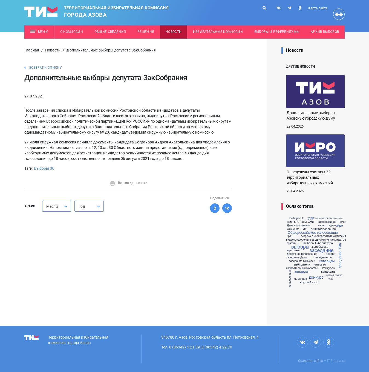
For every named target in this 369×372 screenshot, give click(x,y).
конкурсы (328, 268)
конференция (290, 278)
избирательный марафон (302, 268)
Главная (31, 50)
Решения (145, 32)
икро (339, 225)
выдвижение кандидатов (329, 239)
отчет (343, 222)
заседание (321, 250)
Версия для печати (128, 183)
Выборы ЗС (44, 168)
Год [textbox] (82, 206)
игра (289, 250)
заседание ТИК (340, 255)
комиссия (339, 236)
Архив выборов (325, 32)
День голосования (298, 225)
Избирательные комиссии (218, 32)
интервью (320, 264)
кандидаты (328, 271)
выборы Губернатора (318, 243)
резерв (330, 253)
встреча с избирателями (316, 236)
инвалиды (327, 261)
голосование (327, 228)
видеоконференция (298, 239)
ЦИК (289, 236)
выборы (300, 246)
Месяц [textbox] (52, 206)
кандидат (302, 271)
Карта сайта (318, 8)
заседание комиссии (302, 261)
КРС (296, 222)
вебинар (320, 218)
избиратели (302, 264)
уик (330, 279)
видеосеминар (327, 222)
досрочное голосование (302, 254)
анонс (321, 225)
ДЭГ (289, 221)
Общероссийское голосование (313, 232)
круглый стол (309, 282)
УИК (311, 218)
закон (296, 250)
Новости (173, 32)
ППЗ (304, 221)
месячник (300, 278)
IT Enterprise (336, 361)
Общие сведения (110, 32)
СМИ (311, 222)
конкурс (316, 277)
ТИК (303, 229)
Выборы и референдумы (276, 32)
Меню (39, 32)
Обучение (293, 229)
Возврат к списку (45, 68)
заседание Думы (296, 257)
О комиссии (71, 32)
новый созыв (334, 275)
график (291, 243)
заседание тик (324, 257)
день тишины (334, 218)
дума (332, 225)
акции (314, 229)
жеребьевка (320, 246)
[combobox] (56, 206)
